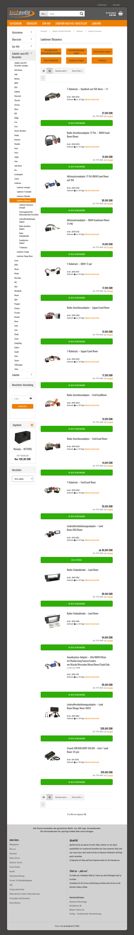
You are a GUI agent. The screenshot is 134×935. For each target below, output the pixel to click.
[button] (44, 76)
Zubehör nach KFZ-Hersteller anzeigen (21, 69)
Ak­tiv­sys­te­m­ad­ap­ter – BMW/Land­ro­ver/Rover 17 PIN (88, 226)
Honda (16, 140)
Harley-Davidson (20, 135)
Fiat (15, 126)
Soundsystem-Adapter (24, 246)
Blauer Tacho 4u (76, 915)
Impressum (13, 858)
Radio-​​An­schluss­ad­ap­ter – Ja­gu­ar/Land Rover (88, 312)
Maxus (16, 273)
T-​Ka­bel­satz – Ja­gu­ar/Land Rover (82, 356)
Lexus (16, 265)
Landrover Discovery (24, 205)
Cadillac (17, 96)
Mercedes (17, 282)
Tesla (16, 360)
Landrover (17, 187)
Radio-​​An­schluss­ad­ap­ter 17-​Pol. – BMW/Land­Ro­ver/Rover (88, 139)
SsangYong (18, 347)
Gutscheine (16, 23)
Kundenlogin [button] (101, 5)
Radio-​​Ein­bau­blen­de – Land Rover (82, 574)
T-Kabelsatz (23, 252)
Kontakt (12, 876)
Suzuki (16, 356)
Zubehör (96, 23)
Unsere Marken (14, 871)
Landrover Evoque (23, 256)
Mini (15, 291)
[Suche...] (43, 14)
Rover (16, 326)
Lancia (16, 183)
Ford (15, 131)
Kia (15, 174)
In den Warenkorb (76, 127)
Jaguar (16, 161)
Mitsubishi (17, 295)
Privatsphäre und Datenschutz (19, 903)
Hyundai (17, 148)
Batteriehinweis (14, 907)
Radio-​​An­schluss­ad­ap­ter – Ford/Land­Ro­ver (87, 400)
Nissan (16, 300)
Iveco (16, 157)
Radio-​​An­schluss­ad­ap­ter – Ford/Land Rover (87, 443)
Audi (15, 79)
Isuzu (16, 153)
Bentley (17, 83)
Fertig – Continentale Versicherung (85, 919)
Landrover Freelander (24, 196)
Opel (15, 304)
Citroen (17, 109)
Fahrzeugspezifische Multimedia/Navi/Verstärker (27, 218)
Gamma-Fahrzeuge (78, 907)
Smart (16, 343)
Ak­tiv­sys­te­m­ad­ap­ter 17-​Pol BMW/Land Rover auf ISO (88, 183)
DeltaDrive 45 (75, 911)
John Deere (18, 170)
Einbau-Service (14, 862)
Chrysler (17, 105)
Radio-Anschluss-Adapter (25, 232)
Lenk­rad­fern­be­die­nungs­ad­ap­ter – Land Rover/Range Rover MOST (85, 711)
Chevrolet (17, 100)
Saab (16, 330)
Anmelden (23, 411)
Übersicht (32, 23)
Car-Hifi (46, 23)
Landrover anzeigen (23, 192)
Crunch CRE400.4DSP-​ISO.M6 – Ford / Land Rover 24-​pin (87, 755)
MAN (16, 269)
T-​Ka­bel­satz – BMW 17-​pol (79, 269)
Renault (17, 321)
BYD (15, 92)
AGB (10, 889)
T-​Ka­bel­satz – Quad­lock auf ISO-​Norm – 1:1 (87, 94)
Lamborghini (18, 179)
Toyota (16, 365)
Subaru (16, 352)
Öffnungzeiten (14, 849)
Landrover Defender (23, 201)
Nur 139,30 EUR (23, 462)
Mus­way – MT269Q (22, 454)
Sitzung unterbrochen (16, 894)
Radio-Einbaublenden (24, 239)
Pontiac (17, 313)
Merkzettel (115, 5)
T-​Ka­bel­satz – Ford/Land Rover (81, 487)
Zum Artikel (76, 564)
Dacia (16, 114)
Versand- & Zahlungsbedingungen (20, 885)
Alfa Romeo (18, 74)
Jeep (15, 166)
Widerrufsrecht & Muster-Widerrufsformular (24, 898)
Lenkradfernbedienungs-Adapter (27, 225)
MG (15, 287)
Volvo (16, 373)
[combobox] (61, 76)
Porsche (17, 317)
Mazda (16, 278)
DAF (15, 118)
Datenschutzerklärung (16, 880)
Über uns (12, 853)
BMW (16, 87)
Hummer (17, 144)
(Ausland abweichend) (92, 104)
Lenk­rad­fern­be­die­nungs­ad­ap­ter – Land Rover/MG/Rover (85, 532)
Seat (16, 334)
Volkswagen (18, 369)
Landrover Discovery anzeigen (26, 211)
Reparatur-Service (15, 867)
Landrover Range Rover (25, 260)
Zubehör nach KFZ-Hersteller (71, 23)
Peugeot (17, 308)
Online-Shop (59, 930)
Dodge (16, 122)
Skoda (16, 339)
